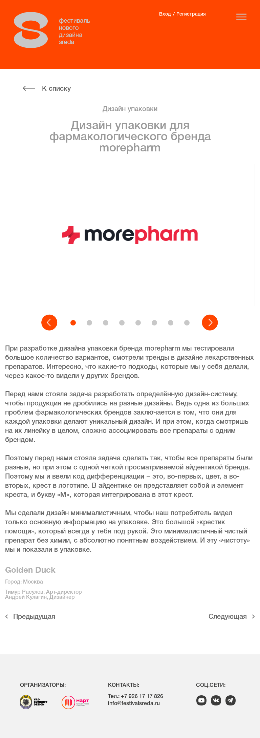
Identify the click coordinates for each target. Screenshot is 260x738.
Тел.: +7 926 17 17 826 (135, 696)
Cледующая (228, 617)
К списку (56, 89)
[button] (49, 322)
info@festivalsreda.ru (134, 703)
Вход (165, 14)
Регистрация (191, 14)
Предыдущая (34, 617)
